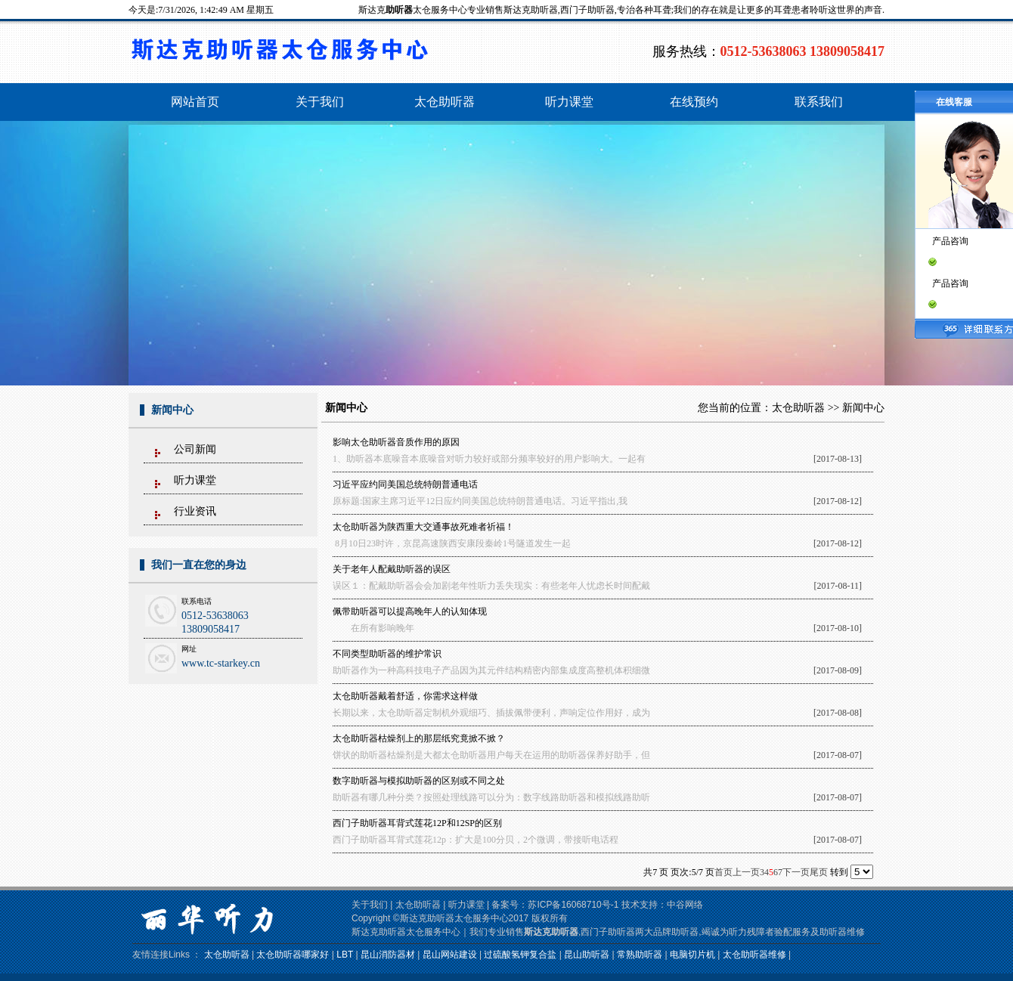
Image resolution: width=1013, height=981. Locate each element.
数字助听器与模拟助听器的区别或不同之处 (419, 780)
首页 (723, 872)
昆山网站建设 (450, 954)
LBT (344, 954)
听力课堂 (195, 480)
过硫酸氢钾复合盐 (520, 954)
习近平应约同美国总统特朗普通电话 (405, 484)
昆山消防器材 (388, 954)
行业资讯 (195, 511)
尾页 (819, 872)
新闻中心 (863, 407)
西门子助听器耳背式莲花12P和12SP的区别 (417, 823)
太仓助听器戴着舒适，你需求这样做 (405, 696)
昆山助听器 (586, 954)
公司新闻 (195, 449)
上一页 (746, 872)
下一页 (796, 872)
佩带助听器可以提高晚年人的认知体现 (410, 611)
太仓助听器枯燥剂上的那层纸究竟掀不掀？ (419, 738)
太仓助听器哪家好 (292, 954)
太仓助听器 (798, 407)
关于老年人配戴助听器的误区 (392, 569)
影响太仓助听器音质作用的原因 (396, 442)
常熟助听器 (639, 954)
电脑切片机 (692, 954)
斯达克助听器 (551, 932)
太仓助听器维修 (754, 954)
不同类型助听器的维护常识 (387, 653)
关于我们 (370, 904)
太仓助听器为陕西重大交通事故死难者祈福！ (423, 526)
